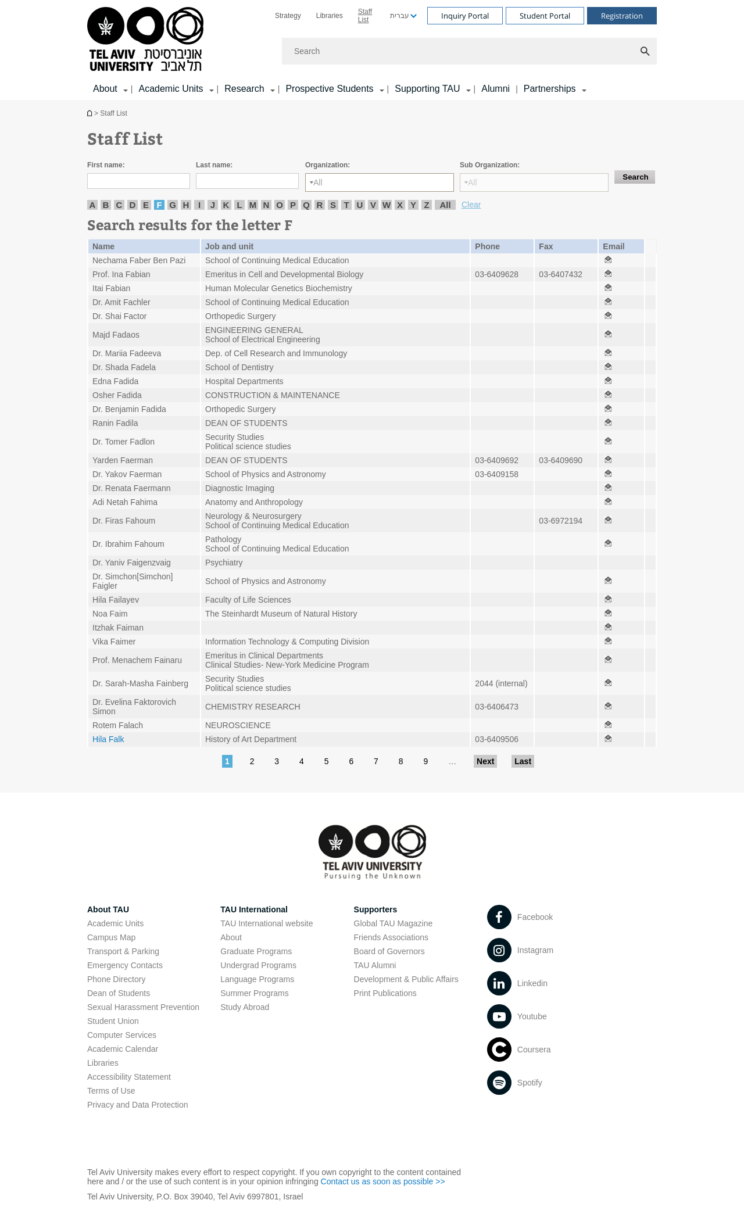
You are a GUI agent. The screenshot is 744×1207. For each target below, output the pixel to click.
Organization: (327, 165)
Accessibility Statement (129, 1076)
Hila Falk (108, 739)
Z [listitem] (426, 205)
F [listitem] (159, 205)
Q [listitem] (306, 205)
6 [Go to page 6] (351, 761)
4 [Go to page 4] (301, 761)
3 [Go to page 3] (276, 761)
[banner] (372, 50)
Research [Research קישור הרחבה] (244, 89)
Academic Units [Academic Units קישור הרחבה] (170, 89)
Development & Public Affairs (406, 979)
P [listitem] (293, 205)
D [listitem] (133, 205)
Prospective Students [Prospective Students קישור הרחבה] (329, 89)
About (231, 937)
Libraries (329, 16)
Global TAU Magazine (393, 923)
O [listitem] (279, 205)
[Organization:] (379, 182)
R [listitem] (320, 205)
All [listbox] (318, 182)
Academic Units (115, 923)
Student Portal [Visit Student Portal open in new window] (545, 15)
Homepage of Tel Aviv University (90, 113)
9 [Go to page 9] (425, 761)
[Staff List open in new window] (608, 260)
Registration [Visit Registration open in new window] (622, 15)
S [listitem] (333, 205)
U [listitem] (360, 205)
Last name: (214, 165)
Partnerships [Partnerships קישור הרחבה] (550, 89)
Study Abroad (244, 1007)
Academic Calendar (122, 1049)
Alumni (495, 89)
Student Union (113, 1021)
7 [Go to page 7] (376, 761)
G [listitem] (172, 205)
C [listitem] (119, 205)
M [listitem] (253, 205)
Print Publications (385, 993)
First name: (106, 165)
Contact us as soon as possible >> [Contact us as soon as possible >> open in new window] (383, 1181)
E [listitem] (146, 205)
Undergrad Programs (258, 965)
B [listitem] (106, 205)
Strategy (288, 16)
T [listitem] (346, 205)
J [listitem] (212, 205)
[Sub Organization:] (534, 182)
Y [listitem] (413, 205)
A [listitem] (93, 205)
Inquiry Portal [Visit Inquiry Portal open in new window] (465, 15)
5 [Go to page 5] (326, 761)
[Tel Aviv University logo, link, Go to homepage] (147, 40)
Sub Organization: (490, 165)
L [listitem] (239, 205)
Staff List (365, 16)
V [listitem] (373, 205)
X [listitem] (400, 205)
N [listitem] (266, 205)
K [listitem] (226, 205)
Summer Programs (254, 993)
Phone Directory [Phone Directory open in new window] (116, 979)
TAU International (254, 909)
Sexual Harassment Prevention (143, 1007)
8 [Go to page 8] (401, 761)
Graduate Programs (256, 951)
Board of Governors (389, 951)
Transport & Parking (123, 951)
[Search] (469, 51)
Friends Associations (391, 937)
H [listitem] (186, 205)
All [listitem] (444, 205)
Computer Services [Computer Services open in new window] (121, 1035)
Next (485, 761)
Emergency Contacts (125, 965)
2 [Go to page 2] (252, 761)
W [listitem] (386, 205)
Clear (471, 204)
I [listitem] (199, 205)
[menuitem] (288, 16)
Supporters (376, 909)
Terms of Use (111, 1090)
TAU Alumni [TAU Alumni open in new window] (375, 965)
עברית (399, 16)
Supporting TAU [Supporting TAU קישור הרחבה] (427, 89)
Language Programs (257, 979)
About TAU (108, 909)
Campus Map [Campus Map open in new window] (111, 937)
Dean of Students (118, 993)
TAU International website (266, 923)
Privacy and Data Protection (137, 1104)
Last (522, 761)
